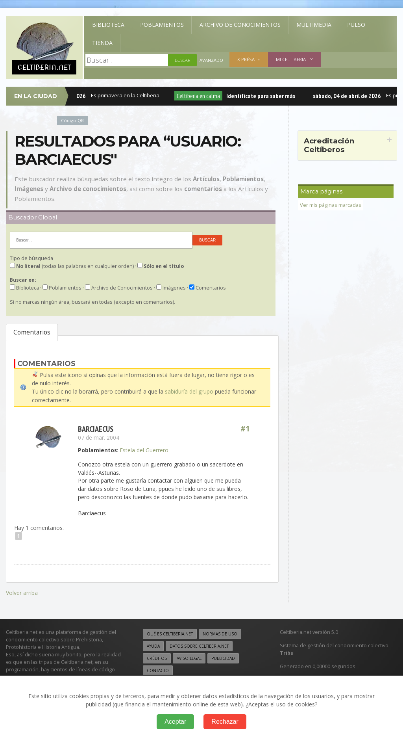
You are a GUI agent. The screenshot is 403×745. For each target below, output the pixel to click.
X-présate (248, 59)
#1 (245, 428)
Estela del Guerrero (144, 449)
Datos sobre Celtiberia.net (199, 645)
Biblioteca (108, 24)
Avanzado (211, 60)
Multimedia (313, 24)
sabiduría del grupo (189, 391)
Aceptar (175, 721)
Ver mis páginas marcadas (330, 205)
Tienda (102, 42)
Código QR (72, 120)
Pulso (356, 24)
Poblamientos (162, 24)
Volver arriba (22, 592)
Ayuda (153, 645)
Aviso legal (189, 657)
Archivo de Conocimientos (240, 24)
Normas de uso (220, 632)
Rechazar (224, 721)
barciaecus (95, 428)
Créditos (157, 657)
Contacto (158, 670)
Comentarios (31, 332)
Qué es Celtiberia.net (170, 632)
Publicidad (223, 657)
